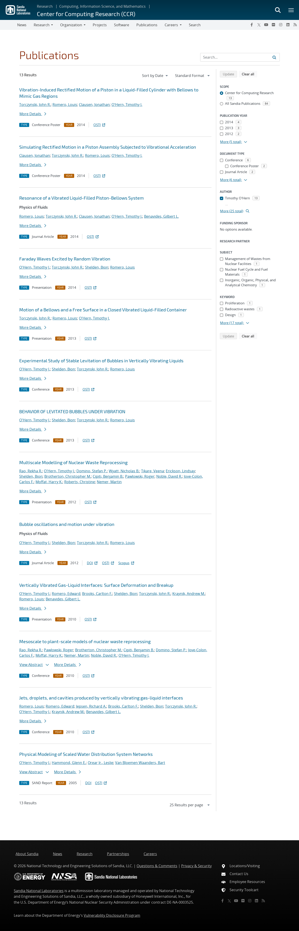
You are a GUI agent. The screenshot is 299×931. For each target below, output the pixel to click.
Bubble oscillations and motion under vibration (66, 524)
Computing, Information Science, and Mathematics (102, 6)
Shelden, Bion (96, 267)
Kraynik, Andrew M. (188, 593)
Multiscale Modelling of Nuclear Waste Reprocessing (73, 462)
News (21, 24)
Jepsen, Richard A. (91, 706)
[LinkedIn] (288, 24)
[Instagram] (280, 24)
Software (121, 24)
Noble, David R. (169, 476)
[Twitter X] (259, 24)
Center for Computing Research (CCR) (86, 13)
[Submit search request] (274, 57)
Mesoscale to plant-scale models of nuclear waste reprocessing (85, 641)
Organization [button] (71, 24)
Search (195, 24)
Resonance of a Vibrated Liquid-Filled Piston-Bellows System (81, 198)
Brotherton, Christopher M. (67, 476)
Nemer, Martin (109, 481)
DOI (92, 563)
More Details (32, 113)
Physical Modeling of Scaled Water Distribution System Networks (86, 754)
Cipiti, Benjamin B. (108, 476)
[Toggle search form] (278, 10)
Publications (146, 24)
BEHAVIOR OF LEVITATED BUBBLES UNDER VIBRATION (72, 411)
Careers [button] (171, 24)
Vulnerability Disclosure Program (112, 915)
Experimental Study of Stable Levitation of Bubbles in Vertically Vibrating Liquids (101, 360)
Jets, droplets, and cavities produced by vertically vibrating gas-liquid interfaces (101, 697)
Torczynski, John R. (35, 104)
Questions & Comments (157, 865)
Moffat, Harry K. (49, 481)
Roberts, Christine (79, 481)
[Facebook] (251, 24)
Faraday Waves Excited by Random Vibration (64, 258)
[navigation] (155, 75)
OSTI (99, 124)
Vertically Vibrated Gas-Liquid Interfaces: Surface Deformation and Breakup (96, 585)
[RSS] (295, 24)
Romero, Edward (66, 593)
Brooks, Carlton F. (97, 593)
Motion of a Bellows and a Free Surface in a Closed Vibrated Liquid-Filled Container (103, 309)
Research (45, 6)
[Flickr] (273, 24)
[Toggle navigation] (9, 25)
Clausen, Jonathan (94, 104)
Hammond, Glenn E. (69, 762)
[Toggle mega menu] (291, 10)
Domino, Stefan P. (91, 470)
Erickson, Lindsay (180, 470)
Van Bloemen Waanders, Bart (140, 762)
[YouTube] (266, 24)
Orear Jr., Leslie (100, 762)
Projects (100, 24)
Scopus (126, 563)
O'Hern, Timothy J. (127, 104)
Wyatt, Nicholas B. (124, 470)
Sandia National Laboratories (39, 890)
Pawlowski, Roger (139, 476)
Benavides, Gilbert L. (161, 216)
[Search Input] (240, 57)
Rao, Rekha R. (30, 470)
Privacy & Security (196, 865)
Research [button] (42, 24)
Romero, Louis (64, 104)
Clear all (249, 73)
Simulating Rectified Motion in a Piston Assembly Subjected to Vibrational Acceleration (107, 147)
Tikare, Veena (152, 470)
